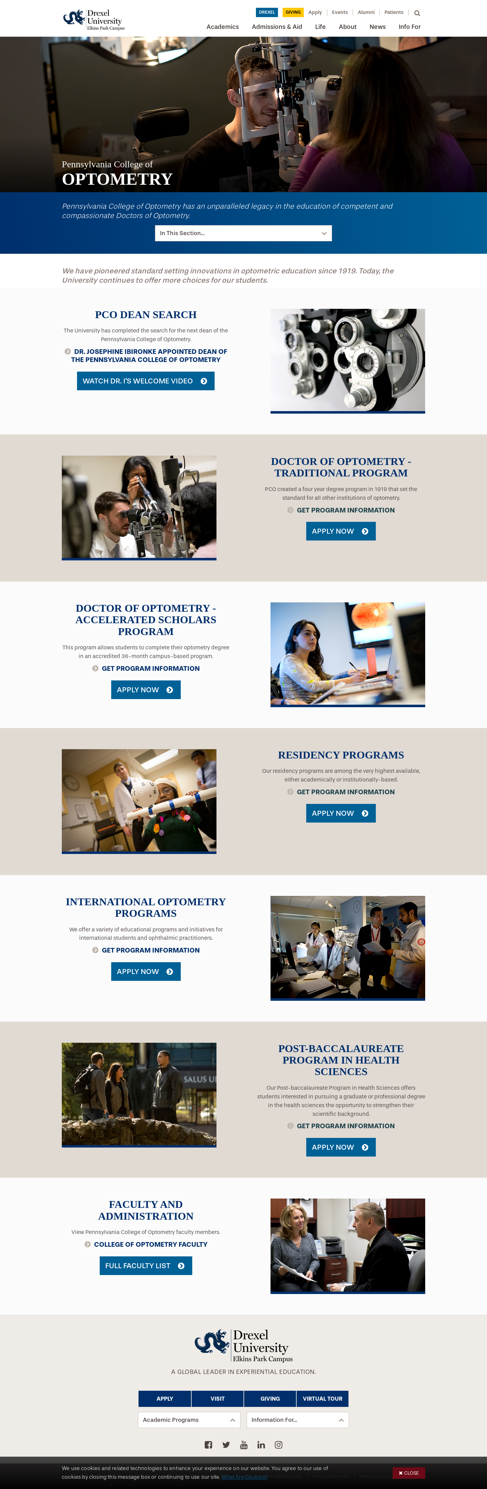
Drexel (267, 12)
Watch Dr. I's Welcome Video (138, 381)
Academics (223, 26)
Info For (410, 26)
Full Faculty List (138, 1265)
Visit (218, 1398)
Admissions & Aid (277, 26)
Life (320, 26)
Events (340, 12)
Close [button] (411, 1473)
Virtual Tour (322, 1398)
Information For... (274, 1420)
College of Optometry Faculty (150, 1245)
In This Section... (182, 233)
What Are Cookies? (244, 1477)
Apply (315, 12)
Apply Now (333, 531)
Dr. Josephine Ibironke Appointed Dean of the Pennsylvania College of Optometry (149, 356)
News (378, 26)
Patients (394, 12)
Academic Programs (171, 1420)
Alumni (366, 12)
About (348, 26)
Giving (293, 12)
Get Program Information (346, 510)
